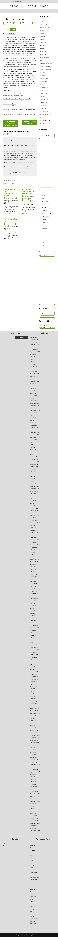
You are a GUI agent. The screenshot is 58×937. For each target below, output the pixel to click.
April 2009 (33, 755)
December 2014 (34, 593)
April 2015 (32, 588)
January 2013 (33, 645)
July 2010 (32, 718)
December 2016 (34, 557)
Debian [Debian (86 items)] (44, 213)
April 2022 (33, 449)
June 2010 (33, 720)
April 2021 (32, 479)
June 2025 (33, 359)
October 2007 (34, 798)
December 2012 (34, 647)
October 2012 (34, 652)
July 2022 (32, 442)
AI (40, 21)
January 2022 (34, 457)
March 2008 (33, 786)
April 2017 (32, 552)
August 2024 (33, 383)
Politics (13, 29)
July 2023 (32, 415)
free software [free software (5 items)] (45, 222)
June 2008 (33, 779)
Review (42, 90)
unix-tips (42, 117)
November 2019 (34, 515)
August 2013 (33, 630)
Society (42, 102)
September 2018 (35, 523)
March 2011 (33, 698)
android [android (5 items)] (44, 195)
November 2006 (34, 825)
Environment (10, 33)
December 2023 (34, 403)
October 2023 (34, 408)
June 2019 (33, 518)
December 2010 (34, 706)
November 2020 (34, 488)
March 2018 (33, 530)
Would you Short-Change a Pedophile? (29, 191)
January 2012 (33, 674)
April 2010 (32, 725)
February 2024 (34, 398)
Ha (41, 39)
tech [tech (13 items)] (50, 246)
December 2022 (34, 432)
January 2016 (33, 576)
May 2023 (32, 420)
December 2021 (34, 459)
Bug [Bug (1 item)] (49, 204)
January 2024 (34, 400)
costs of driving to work (10, 94)
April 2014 (32, 610)
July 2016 (32, 566)
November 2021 (34, 461)
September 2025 (35, 352)
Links (41, 51)
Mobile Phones (44, 69)
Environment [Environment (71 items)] (45, 216)
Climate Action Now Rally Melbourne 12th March (10, 192)
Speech (42, 105)
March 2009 (33, 757)
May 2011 (32, 693)
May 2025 (32, 361)
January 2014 (33, 618)
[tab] (2, 11)
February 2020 (34, 508)
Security (42, 99)
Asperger (43, 24)
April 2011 (32, 696)
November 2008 (34, 767)
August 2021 (33, 469)
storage (42, 108)
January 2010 (33, 733)
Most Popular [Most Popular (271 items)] (45, 240)
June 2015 (33, 586)
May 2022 (32, 447)
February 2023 (34, 427)
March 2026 (33, 337)
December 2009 (35, 735)
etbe (16, 22)
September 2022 (35, 437)
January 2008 (34, 791)
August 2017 (33, 547)
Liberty (42, 48)
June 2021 (33, 474)
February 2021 (34, 481)
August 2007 (33, 803)
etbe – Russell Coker (29, 6)
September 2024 (35, 381)
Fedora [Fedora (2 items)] (44, 219)
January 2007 (34, 820)
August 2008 (33, 774)
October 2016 (34, 562)
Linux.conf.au (44, 57)
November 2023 (34, 405)
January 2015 (33, 591)
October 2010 (34, 711)
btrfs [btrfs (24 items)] (43, 204)
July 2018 (32, 525)
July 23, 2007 (10, 224)
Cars (41, 36)
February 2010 (34, 730)
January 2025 (34, 371)
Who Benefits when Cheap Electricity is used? (16, 99)
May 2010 (32, 723)
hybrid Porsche (7, 114)
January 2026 (34, 342)
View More (7, 213)
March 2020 (33, 505)
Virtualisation (44, 120)
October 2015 (34, 579)
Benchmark (43, 27)
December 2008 (35, 764)
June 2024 (33, 388)
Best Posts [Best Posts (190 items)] (45, 201)
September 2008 (35, 772)
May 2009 (33, 752)
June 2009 (33, 750)
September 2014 (35, 598)
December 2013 (34, 620)
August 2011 (33, 686)
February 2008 (34, 789)
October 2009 (34, 740)
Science (42, 96)
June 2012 (33, 662)
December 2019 (34, 513)
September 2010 (35, 713)
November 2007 (34, 796)
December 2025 (34, 344)
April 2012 (32, 667)
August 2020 (33, 496)
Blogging (42, 30)
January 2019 (33, 520)
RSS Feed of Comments (46, 325)
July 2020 (32, 498)
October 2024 (34, 378)
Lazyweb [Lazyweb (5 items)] (44, 228)
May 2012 (32, 664)
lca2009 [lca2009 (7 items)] (44, 231)
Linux (41, 54)
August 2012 (33, 657)
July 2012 (32, 659)
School (42, 93)
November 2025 (34, 347)
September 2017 (34, 545)
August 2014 (33, 601)
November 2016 (34, 559)
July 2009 (32, 747)
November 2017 (34, 540)
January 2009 (34, 762)
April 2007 (33, 813)
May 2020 (32, 503)
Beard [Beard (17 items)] (43, 198)
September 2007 (35, 801)
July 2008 (32, 776)
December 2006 (34, 823)
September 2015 (34, 581)
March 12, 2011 (10, 198)
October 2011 (33, 681)
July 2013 (32, 632)
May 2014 (32, 608)
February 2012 (34, 672)
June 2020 (33, 501)
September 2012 (34, 654)
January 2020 (34, 510)
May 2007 (32, 811)
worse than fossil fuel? (9, 104)
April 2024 (33, 393)
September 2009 (35, 742)
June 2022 (33, 444)
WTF (41, 123)
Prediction (43, 87)
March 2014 (33, 613)
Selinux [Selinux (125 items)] (44, 246)
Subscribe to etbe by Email (47, 327)
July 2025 (32, 356)
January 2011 (33, 703)
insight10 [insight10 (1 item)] (44, 225)
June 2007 (33, 808)
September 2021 (34, 466)
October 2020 (34, 491)
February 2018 (34, 532)
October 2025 (34, 349)
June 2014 (33, 606)
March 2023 (33, 425)
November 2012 (34, 649)
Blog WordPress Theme (23, 935)
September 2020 (35, 493)
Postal (42, 84)
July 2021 (32, 471)
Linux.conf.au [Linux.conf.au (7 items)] (45, 234)
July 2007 (32, 806)
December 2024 (34, 374)
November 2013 (34, 623)
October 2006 (34, 828)
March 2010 (33, 728)
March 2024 (33, 396)
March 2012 (33, 669)
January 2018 (33, 535)
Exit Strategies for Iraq (10, 220)
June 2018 (33, 527)
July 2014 (32, 603)
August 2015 (33, 584)
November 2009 (34, 737)
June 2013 (33, 635)
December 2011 (34, 676)
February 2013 (34, 642)
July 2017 (32, 549)
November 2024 (34, 376)
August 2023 (33, 413)
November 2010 (34, 708)
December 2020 (34, 486)
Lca (41, 45)
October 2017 (34, 542)
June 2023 (33, 418)
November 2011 (34, 679)
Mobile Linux (44, 66)
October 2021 (34, 464)
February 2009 (34, 759)
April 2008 (33, 784)
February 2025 (34, 369)
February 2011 (34, 701)
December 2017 (34, 537)
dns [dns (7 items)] (50, 213)
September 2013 (34, 628)
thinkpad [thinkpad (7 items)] (44, 249)
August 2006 (33, 833)
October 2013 (34, 625)
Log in (4, 845)
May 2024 (32, 391)
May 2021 (32, 476)
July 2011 (32, 689)
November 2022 (34, 435)
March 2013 (33, 640)
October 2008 (34, 769)
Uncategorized (44, 114)
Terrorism (43, 111)
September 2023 (35, 410)
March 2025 (33, 366)
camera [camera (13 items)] (44, 207)
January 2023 (34, 430)
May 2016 (32, 571)
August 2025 (33, 354)
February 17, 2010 (29, 196)
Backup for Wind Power (10, 109)
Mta (41, 72)
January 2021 (33, 483)
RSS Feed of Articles (45, 324)
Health (42, 42)
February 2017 (34, 554)
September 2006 (35, 830)
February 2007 (34, 818)
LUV (41, 60)
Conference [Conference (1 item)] (45, 210)
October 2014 (34, 596)
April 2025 (33, 364)
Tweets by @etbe (44, 255)
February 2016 (34, 574)
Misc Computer (44, 63)
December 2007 (34, 794)
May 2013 (32, 637)
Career (42, 33)
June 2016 (33, 569)
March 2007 (33, 816)
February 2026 (34, 339)
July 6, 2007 (8, 22)
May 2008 (33, 781)
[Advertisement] (45, 164)
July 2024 (32, 386)
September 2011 (34, 684)
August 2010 (33, 715)
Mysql (42, 75)
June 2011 (32, 691)
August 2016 (33, 564)
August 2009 (33, 745)
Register (5, 843)
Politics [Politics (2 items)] (44, 243)
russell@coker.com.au (17, 1)
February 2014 (34, 615)
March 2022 (33, 452)
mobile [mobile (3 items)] (44, 237)
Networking (43, 78)
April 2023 (33, 422)
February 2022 (34, 454)
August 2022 (33, 439)
